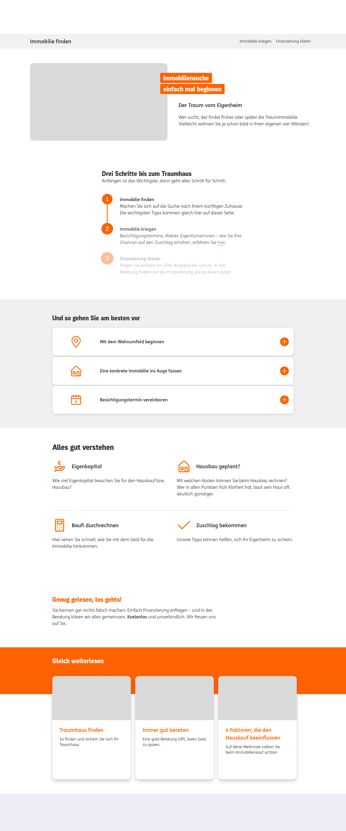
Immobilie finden (50, 41)
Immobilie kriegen (256, 41)
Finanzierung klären (293, 41)
